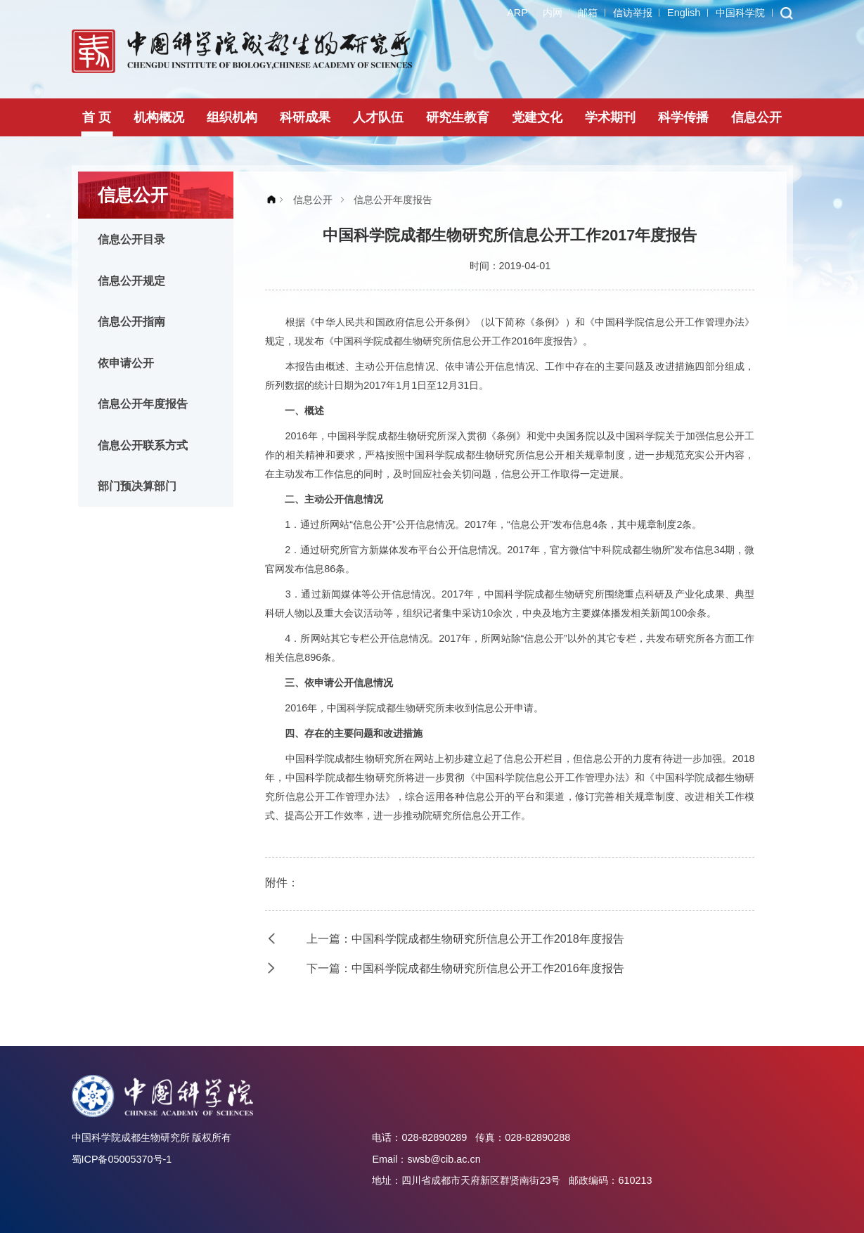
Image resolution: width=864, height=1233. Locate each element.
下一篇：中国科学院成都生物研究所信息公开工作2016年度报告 (465, 968)
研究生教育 (457, 117)
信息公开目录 (131, 239)
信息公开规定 (131, 280)
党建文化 (537, 117)
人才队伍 (378, 117)
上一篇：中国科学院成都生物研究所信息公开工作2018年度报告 (465, 938)
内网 (552, 12)
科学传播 (683, 117)
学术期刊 (610, 117)
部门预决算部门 (137, 485)
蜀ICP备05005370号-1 (122, 1159)
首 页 (96, 117)
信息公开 (756, 117)
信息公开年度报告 (143, 403)
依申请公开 (126, 362)
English (683, 12)
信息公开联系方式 (143, 445)
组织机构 (232, 117)
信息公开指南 (131, 321)
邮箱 (588, 12)
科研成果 (305, 117)
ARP (517, 12)
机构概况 (159, 117)
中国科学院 (740, 12)
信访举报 (632, 12)
